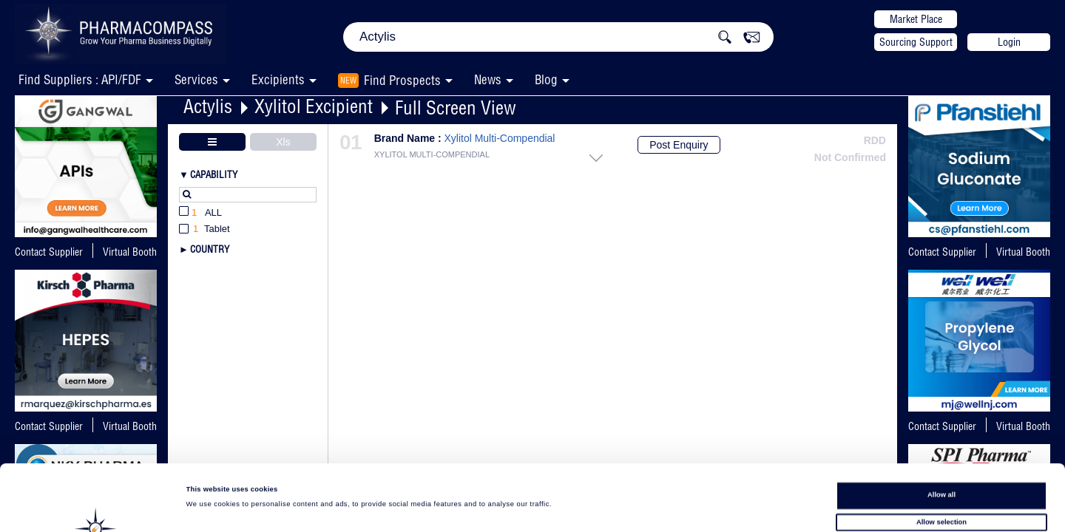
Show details (613, 507)
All (200, 213)
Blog (546, 79)
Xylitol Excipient (313, 106)
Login (1009, 42)
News (487, 79)
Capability (213, 174)
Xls (283, 142)
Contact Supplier (49, 252)
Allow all (941, 429)
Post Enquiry (678, 145)
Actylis (207, 106)
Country (209, 249)
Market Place (916, 19)
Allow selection (941, 456)
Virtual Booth (1023, 252)
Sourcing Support (916, 42)
